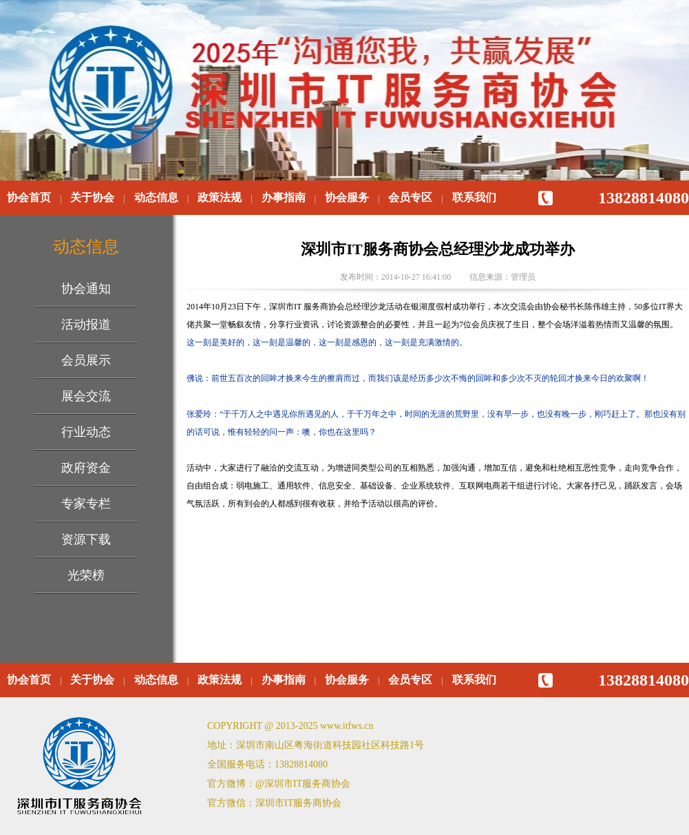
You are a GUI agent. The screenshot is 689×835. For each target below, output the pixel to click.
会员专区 (410, 197)
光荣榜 (86, 575)
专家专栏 (86, 504)
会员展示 (86, 360)
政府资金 (86, 468)
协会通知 (86, 289)
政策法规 (220, 197)
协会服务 (347, 197)
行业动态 (86, 432)
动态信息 (156, 197)
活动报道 (86, 324)
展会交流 (86, 396)
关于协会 (92, 197)
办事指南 (284, 197)
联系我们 (474, 197)
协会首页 (29, 197)
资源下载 (86, 539)
